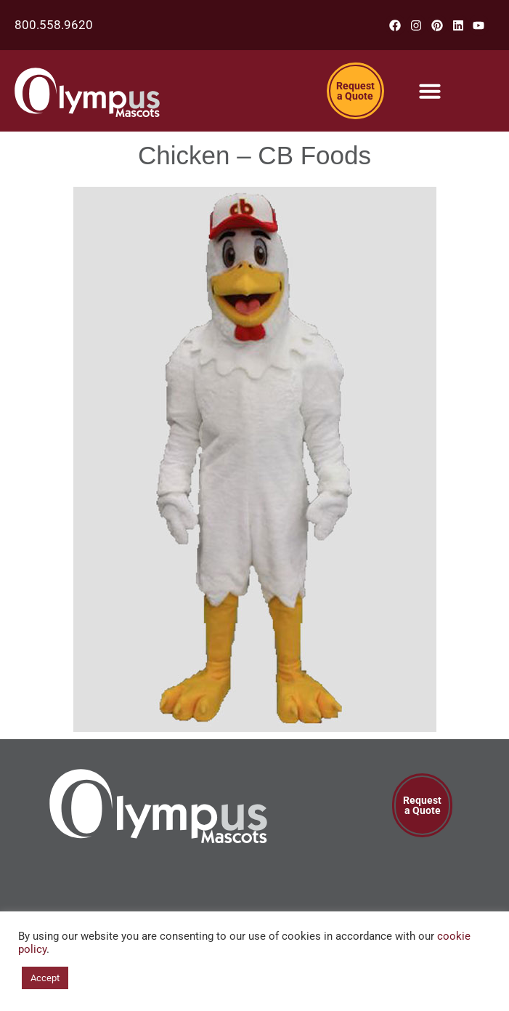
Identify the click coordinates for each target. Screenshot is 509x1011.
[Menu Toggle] (429, 90)
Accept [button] (45, 977)
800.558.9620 (54, 24)
